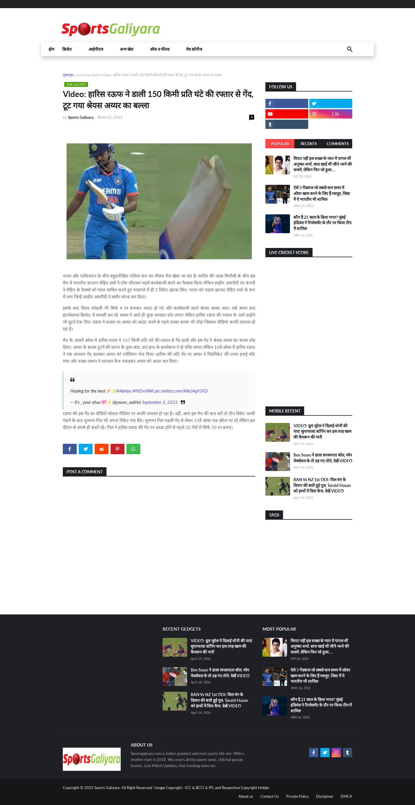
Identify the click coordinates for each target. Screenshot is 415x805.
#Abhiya (123, 390)
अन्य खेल (126, 49)
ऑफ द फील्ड (159, 49)
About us (245, 796)
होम (51, 49)
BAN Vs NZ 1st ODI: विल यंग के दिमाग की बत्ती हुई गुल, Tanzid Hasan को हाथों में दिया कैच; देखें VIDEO (322, 485)
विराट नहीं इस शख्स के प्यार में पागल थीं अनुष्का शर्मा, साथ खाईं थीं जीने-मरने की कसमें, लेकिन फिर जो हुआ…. (322, 164)
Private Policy (297, 796)
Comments (338, 143)
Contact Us (269, 796)
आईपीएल (96, 49)
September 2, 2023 (160, 402)
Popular (280, 143)
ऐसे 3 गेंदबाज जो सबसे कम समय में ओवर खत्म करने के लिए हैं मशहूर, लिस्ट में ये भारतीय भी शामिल (321, 193)
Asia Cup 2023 (87, 75)
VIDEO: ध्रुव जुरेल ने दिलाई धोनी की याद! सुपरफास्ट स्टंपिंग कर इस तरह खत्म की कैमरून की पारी (322, 431)
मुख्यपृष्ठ (68, 75)
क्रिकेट (67, 49)
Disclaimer (324, 796)
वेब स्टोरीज (194, 49)
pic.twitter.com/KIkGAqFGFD (181, 390)
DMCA (346, 796)
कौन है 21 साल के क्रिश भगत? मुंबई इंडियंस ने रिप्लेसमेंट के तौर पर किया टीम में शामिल (322, 223)
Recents (309, 143)
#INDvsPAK (143, 390)
